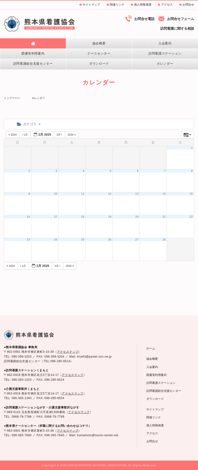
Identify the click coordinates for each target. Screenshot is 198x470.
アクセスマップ (67, 351)
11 (82, 193)
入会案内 (165, 43)
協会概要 (99, 43)
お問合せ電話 (144, 19)
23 (28, 239)
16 (28, 216)
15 (191, 193)
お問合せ (188, 4)
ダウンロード (99, 63)
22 (191, 216)
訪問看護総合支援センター (33, 63)
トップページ (12, 98)
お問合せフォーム (180, 19)
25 (82, 239)
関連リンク (117, 4)
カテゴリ (28, 124)
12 (109, 193)
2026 (72, 134)
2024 (12, 134)
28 (164, 239)
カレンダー (165, 63)
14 (164, 193)
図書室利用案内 (32, 53)
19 (109, 216)
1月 (25, 134)
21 (164, 216)
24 (55, 239)
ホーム (150, 348)
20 (137, 216)
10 (55, 193)
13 (137, 193)
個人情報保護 (142, 4)
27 (137, 239)
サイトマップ (91, 4)
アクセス (167, 4)
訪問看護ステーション (164, 53)
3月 (60, 134)
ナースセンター (98, 53)
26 (109, 239)
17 (55, 216)
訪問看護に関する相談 (177, 28)
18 (82, 216)
